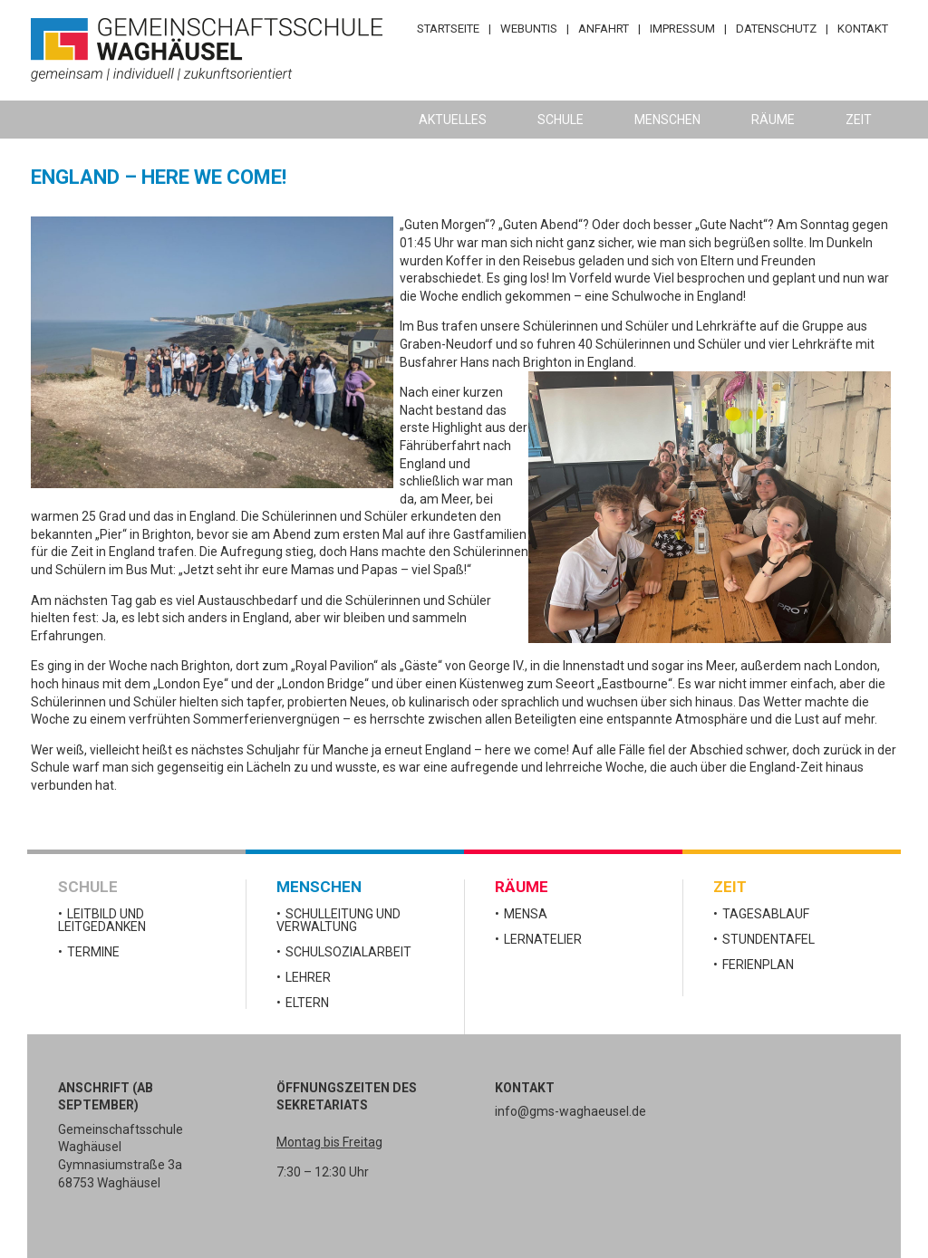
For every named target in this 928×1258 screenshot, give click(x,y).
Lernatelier (543, 939)
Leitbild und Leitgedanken (102, 920)
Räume (773, 119)
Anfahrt (603, 28)
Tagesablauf (765, 914)
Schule (560, 119)
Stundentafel (768, 939)
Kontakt (862, 28)
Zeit (859, 119)
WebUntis (528, 28)
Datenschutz (776, 28)
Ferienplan (758, 964)
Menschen (667, 119)
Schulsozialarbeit (348, 952)
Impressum (682, 28)
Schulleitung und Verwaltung (338, 920)
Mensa (525, 914)
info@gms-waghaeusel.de (570, 1111)
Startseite (448, 28)
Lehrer (308, 977)
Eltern (307, 1002)
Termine (93, 952)
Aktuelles (453, 119)
